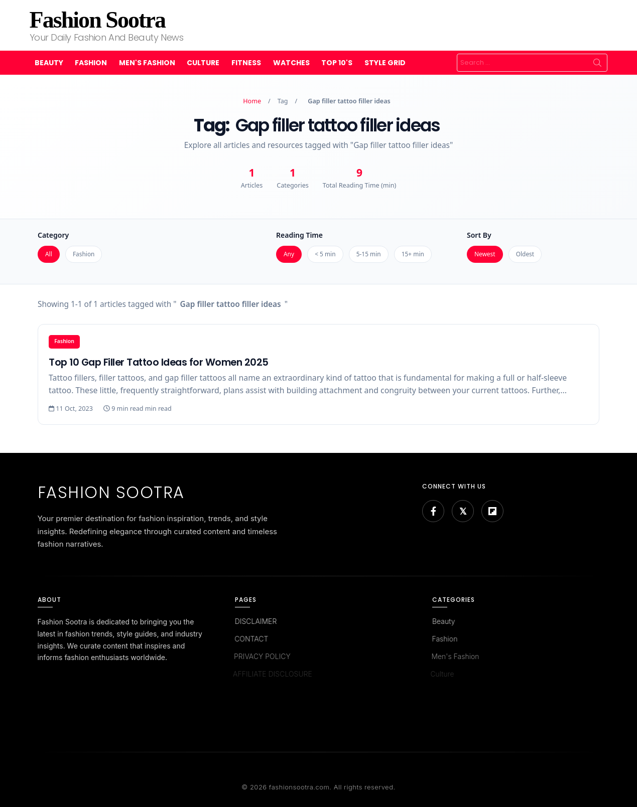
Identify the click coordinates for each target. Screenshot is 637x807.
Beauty (49, 63)
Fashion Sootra (97, 20)
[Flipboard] (492, 511)
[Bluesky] (463, 511)
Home (252, 101)
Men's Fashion (147, 63)
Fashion (91, 63)
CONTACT (250, 638)
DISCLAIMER (255, 621)
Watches (291, 63)
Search (597, 63)
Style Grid (385, 63)
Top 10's (336, 63)
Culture (203, 63)
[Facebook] (433, 511)
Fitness (246, 63)
